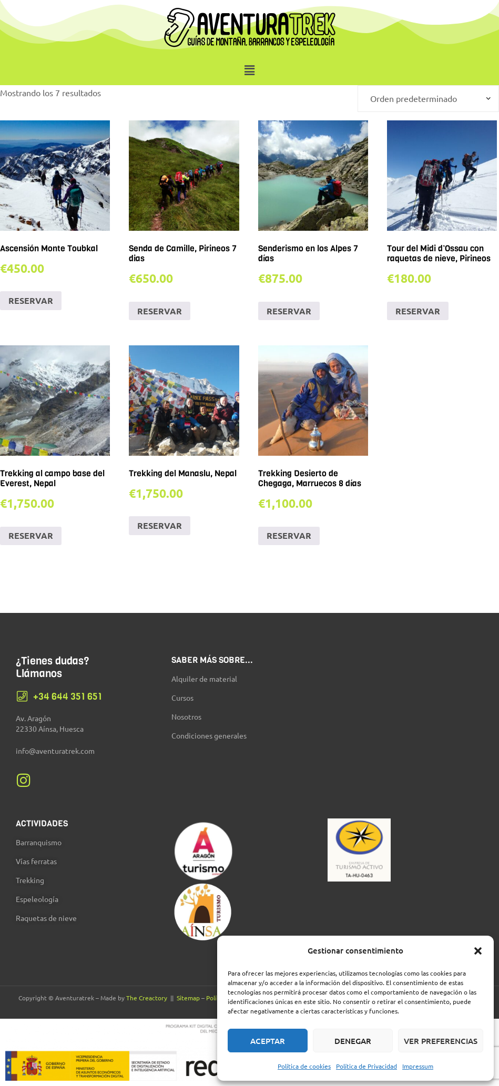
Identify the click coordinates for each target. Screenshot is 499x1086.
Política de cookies (304, 1066)
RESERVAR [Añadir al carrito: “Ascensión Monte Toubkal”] (30, 300)
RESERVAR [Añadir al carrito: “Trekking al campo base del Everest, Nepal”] (30, 535)
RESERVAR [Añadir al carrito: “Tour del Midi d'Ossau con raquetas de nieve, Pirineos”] (417, 310)
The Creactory (146, 997)
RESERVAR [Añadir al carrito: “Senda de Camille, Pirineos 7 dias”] (159, 310)
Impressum (417, 1066)
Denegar (352, 1041)
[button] (478, 951)
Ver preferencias (440, 1041)
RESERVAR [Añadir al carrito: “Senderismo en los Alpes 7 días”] (289, 310)
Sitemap (188, 997)
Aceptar (267, 1041)
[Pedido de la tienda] (428, 98)
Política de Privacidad (366, 1066)
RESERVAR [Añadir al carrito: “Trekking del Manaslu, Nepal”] (159, 525)
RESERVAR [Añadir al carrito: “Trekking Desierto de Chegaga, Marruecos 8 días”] (289, 535)
